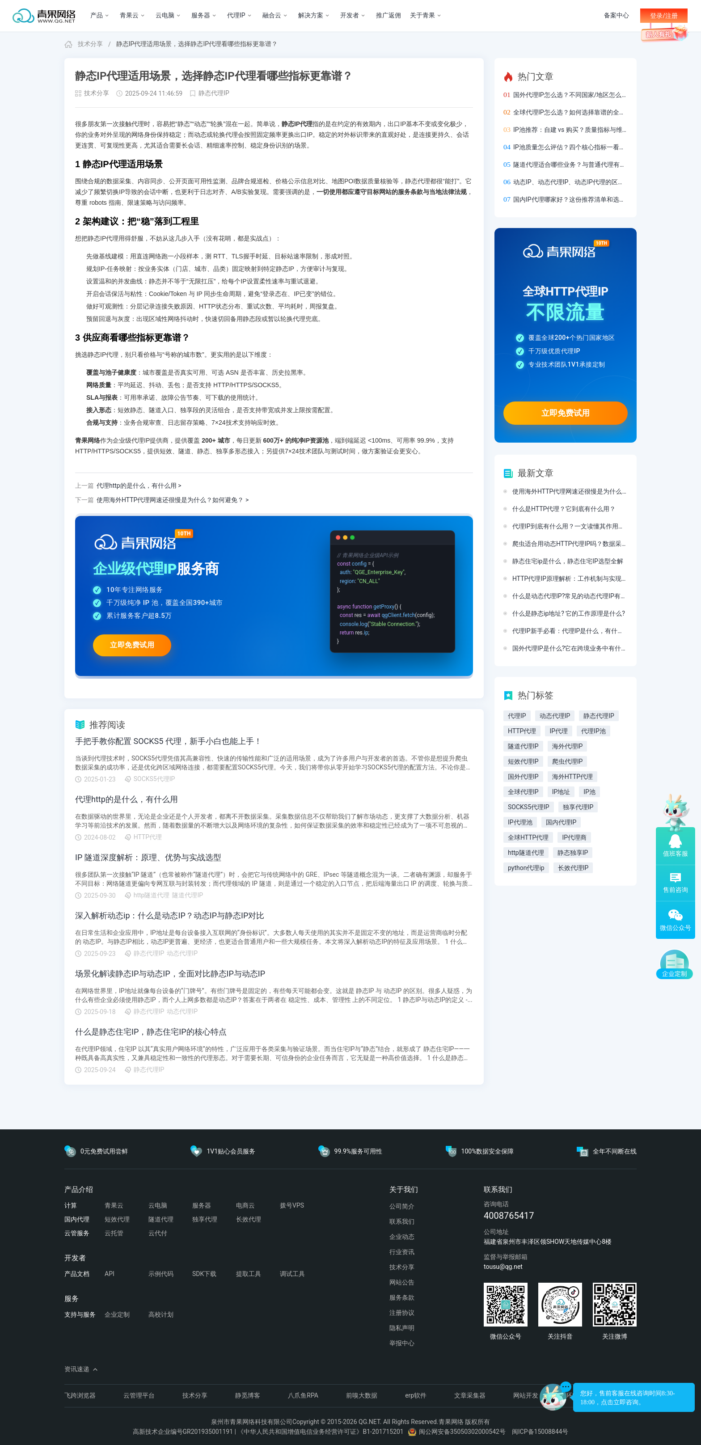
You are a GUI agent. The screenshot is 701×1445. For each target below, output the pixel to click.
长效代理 (248, 1219)
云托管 (114, 1233)
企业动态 (401, 1236)
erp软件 (416, 1395)
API (109, 1273)
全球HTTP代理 (528, 837)
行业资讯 (401, 1251)
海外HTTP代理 (572, 776)
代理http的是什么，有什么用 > (128, 486)
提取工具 (248, 1273)
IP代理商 (574, 837)
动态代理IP (555, 715)
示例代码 (160, 1273)
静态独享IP (572, 852)
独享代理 (204, 1219)
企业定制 (117, 1314)
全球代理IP (523, 791)
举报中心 (401, 1343)
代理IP (517, 715)
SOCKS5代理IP (528, 807)
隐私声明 (401, 1327)
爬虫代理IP (567, 761)
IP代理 (558, 731)
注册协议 (401, 1312)
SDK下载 (204, 1273)
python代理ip (526, 867)
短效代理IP (523, 761)
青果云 (114, 1205)
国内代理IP (561, 822)
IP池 (589, 791)
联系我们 (401, 1221)
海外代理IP (567, 746)
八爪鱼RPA (303, 1395)
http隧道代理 (526, 852)
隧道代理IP (523, 746)
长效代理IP (573, 867)
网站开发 (525, 1395)
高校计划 (160, 1314)
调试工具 (292, 1273)
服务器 (201, 1205)
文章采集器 (470, 1395)
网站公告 (401, 1282)
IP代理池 (520, 822)
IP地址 (561, 791)
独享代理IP (578, 807)
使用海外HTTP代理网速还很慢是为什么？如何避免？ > (162, 500)
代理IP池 (593, 731)
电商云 (245, 1205)
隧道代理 (160, 1219)
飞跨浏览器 (80, 1395)
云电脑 (157, 1205)
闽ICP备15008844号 (540, 1431)
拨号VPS (292, 1205)
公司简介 (401, 1206)
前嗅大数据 (361, 1395)
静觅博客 (247, 1395)
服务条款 (401, 1297)
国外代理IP (523, 776)
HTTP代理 (522, 731)
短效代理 (117, 1219)
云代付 (157, 1233)
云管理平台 (139, 1395)
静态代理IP (213, 93)
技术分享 (90, 43)
